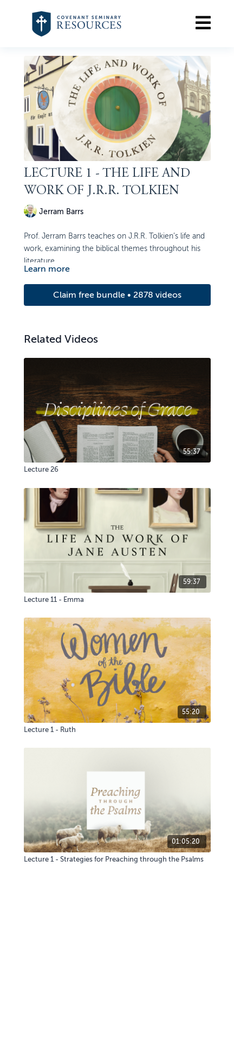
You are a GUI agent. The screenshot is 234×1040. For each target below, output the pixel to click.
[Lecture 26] (117, 469)
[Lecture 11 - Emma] (117, 599)
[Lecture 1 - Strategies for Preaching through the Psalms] (117, 859)
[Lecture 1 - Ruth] (117, 729)
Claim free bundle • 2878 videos (117, 295)
